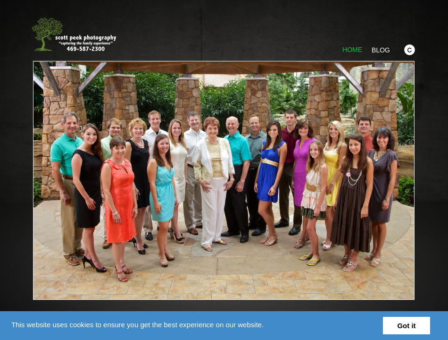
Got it (406, 326)
